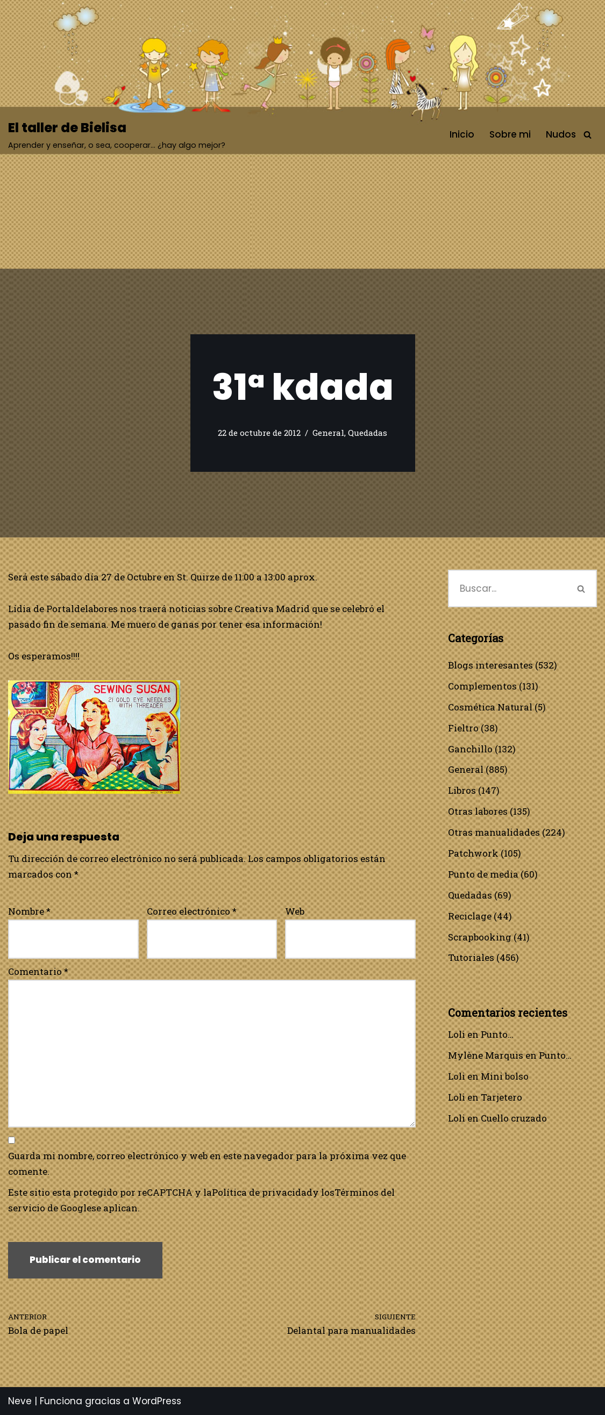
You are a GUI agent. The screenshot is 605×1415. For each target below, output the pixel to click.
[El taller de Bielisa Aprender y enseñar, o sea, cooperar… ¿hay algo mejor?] (116, 134)
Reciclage (470, 916)
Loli (456, 1034)
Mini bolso (505, 1076)
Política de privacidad (262, 1192)
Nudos (561, 134)
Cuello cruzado (514, 1118)
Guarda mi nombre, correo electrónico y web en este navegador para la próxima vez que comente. (207, 1163)
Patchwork (473, 853)
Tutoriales (471, 957)
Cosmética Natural (490, 707)
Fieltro (463, 728)
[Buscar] (587, 135)
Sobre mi (510, 134)
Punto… (497, 1034)
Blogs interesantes (490, 665)
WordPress (156, 1401)
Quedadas (367, 432)
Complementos (482, 686)
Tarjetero (501, 1097)
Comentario (38, 971)
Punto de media (483, 874)
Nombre (29, 911)
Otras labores (478, 811)
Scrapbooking (479, 937)
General (328, 432)
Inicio (462, 134)
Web (294, 911)
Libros (462, 790)
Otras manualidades (494, 832)
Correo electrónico (192, 911)
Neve (20, 1401)
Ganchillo (470, 749)
